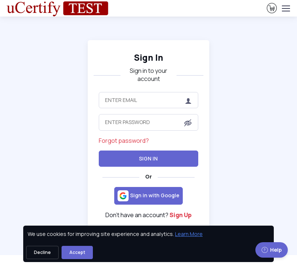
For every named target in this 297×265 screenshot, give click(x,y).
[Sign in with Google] (148, 196)
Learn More (189, 233)
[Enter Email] (148, 100)
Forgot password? (124, 141)
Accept (77, 252)
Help (271, 249)
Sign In (148, 158)
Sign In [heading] (148, 57)
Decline (42, 252)
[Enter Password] (148, 122)
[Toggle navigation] (285, 8)
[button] (188, 123)
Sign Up (181, 215)
